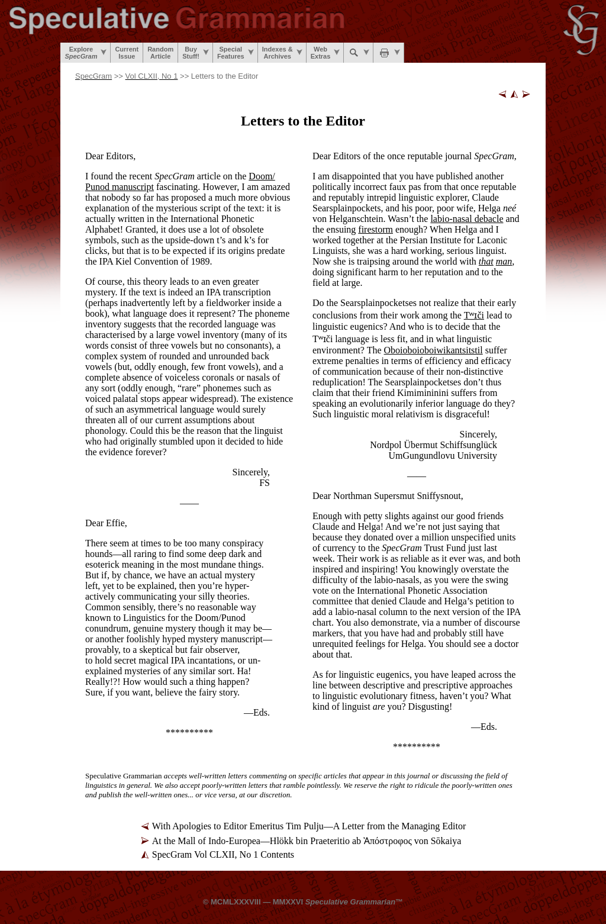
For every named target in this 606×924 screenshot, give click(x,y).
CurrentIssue (126, 53)
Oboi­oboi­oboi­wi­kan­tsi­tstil (433, 350)
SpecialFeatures (235, 53)
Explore (86, 53)
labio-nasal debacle (466, 219)
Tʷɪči (474, 315)
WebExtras (325, 53)
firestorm (375, 229)
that (486, 261)
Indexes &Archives (282, 53)
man (504, 261)
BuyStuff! (195, 53)
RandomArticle (160, 53)
